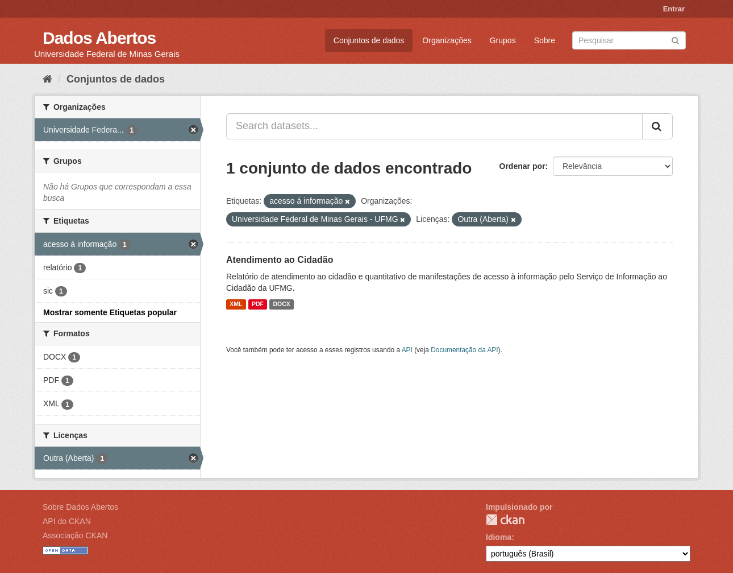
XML (236, 304)
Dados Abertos (99, 37)
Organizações (446, 40)
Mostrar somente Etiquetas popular (110, 312)
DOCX (281, 304)
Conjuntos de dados (369, 40)
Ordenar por (522, 166)
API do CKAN (67, 521)
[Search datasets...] (434, 126)
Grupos (503, 40)
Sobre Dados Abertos (80, 507)
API (407, 350)
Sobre (544, 40)
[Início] (47, 79)
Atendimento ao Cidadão (279, 260)
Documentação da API (464, 350)
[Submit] (675, 39)
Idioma (498, 537)
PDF (258, 304)
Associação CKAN (75, 535)
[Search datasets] (629, 40)
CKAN (505, 520)
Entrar (674, 9)
